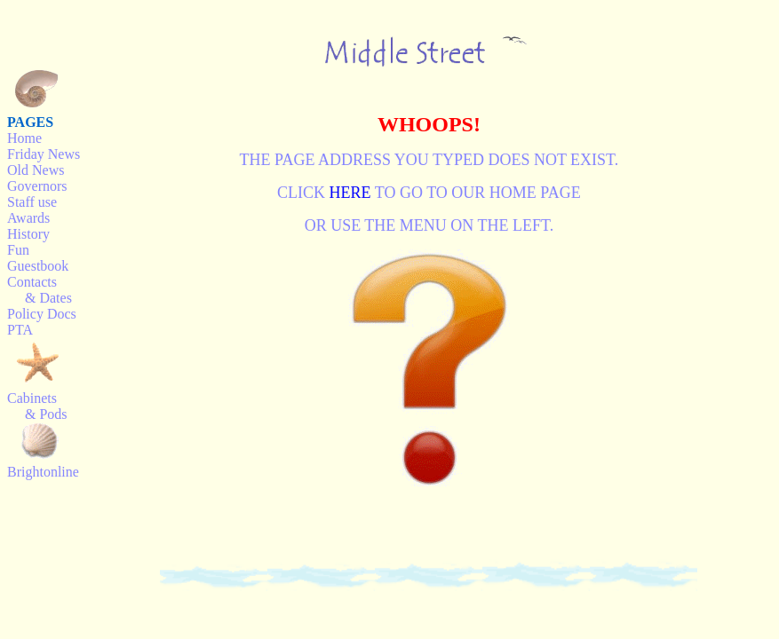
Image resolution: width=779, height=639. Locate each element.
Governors (37, 185)
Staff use (32, 201)
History (28, 233)
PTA (20, 329)
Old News (35, 170)
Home (24, 138)
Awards (28, 217)
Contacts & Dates (39, 289)
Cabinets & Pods (37, 406)
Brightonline (43, 471)
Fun (18, 249)
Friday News (43, 154)
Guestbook (37, 265)
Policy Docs (41, 313)
